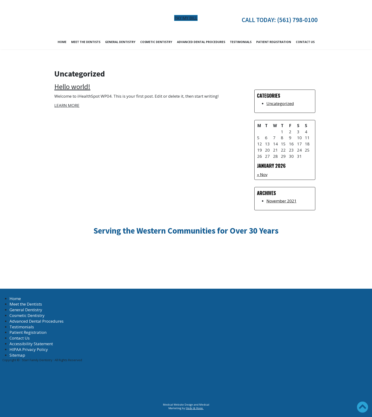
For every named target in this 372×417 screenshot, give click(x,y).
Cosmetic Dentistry (156, 42)
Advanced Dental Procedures (201, 42)
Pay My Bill (185, 18)
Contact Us (305, 42)
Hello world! (72, 86)
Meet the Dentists (85, 42)
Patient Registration (273, 42)
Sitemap (17, 355)
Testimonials (240, 42)
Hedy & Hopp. (195, 408)
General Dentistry (120, 42)
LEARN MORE (66, 105)
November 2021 (281, 201)
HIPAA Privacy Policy (28, 349)
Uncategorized (280, 103)
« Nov (262, 174)
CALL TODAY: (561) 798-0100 (280, 20)
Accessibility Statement (31, 343)
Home (62, 42)
